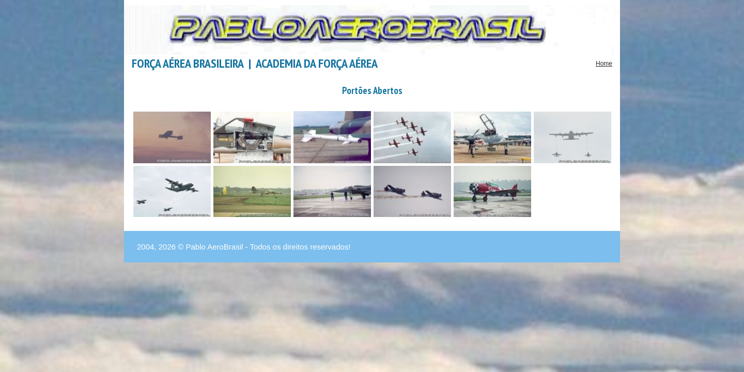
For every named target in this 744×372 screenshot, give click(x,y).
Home (604, 63)
